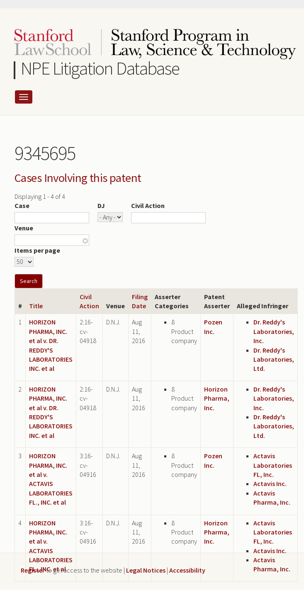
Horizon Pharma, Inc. (216, 398)
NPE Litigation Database (100, 68)
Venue (24, 228)
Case (22, 205)
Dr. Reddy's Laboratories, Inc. (273, 331)
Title (36, 306)
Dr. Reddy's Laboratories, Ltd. (273, 359)
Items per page (37, 250)
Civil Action (148, 205)
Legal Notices (145, 570)
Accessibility (187, 570)
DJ (101, 205)
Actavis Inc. (270, 483)
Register (33, 570)
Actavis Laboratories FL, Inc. (272, 465)
